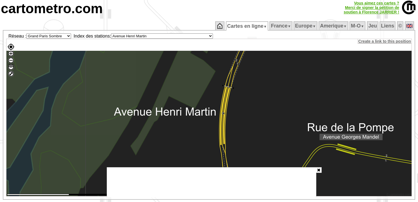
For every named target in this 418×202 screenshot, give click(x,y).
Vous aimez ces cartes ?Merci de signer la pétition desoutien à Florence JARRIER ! (371, 7)
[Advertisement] (211, 182)
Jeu (373, 26)
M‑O (358, 26)
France (281, 26)
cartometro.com (52, 8)
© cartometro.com (399, 195)
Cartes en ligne (247, 26)
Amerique (334, 26)
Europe (306, 26)
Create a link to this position (385, 41)
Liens (388, 26)
